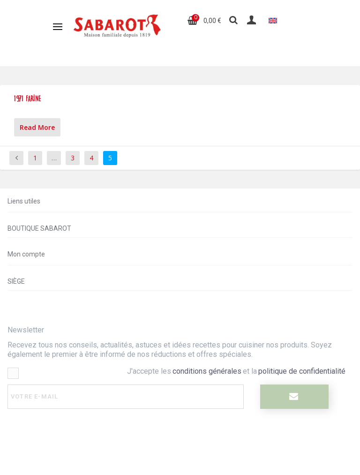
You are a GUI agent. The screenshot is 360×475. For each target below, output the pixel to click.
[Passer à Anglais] (273, 20)
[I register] (294, 397)
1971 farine (27, 99)
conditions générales (206, 371)
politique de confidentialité (301, 371)
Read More (37, 127)
